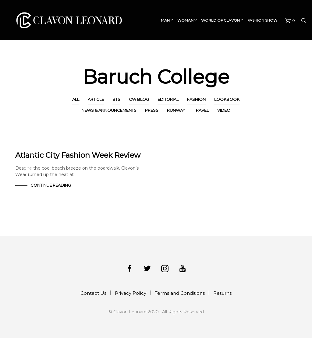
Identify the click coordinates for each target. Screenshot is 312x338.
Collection (287, 51)
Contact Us (93, 293)
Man (165, 20)
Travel (201, 110)
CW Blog (139, 99)
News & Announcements (108, 110)
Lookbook (226, 99)
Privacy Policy (130, 293)
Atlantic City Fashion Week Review (77, 155)
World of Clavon (220, 20)
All (75, 99)
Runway (176, 110)
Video (223, 110)
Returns (222, 293)
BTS (116, 99)
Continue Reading (50, 185)
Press (151, 110)
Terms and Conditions (180, 293)
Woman (185, 20)
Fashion (196, 99)
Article (96, 99)
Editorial (168, 99)
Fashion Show (262, 20)
